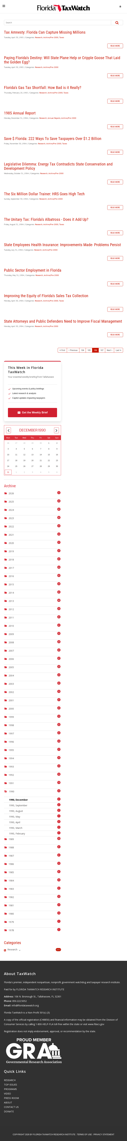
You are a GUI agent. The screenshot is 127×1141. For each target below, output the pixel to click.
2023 (11, 518)
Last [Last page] (117, 350)
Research (38, 37)
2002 (11, 692)
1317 (58, 949)
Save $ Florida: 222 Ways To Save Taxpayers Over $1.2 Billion (52, 138)
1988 (11, 847)
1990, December (35, 799)
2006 (11, 659)
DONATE (9, 1111)
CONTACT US (11, 1107)
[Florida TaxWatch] (63, 6)
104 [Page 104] (82, 350)
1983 (11, 888)
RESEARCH (10, 1080)
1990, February (35, 833)
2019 (11, 551)
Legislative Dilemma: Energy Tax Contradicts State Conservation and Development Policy (58, 166)
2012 (11, 609)
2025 (11, 501)
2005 (11, 667)
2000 (11, 708)
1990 (11, 791)
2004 (11, 675)
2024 (11, 509)
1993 (11, 766)
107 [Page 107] (101, 350)
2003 (11, 683)
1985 (11, 872)
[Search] (54, 22)
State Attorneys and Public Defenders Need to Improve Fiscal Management (63, 321)
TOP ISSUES (10, 1084)
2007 (11, 650)
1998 (11, 725)
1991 (11, 783)
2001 (11, 700)
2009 (11, 634)
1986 (11, 864)
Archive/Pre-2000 (50, 37)
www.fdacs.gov (96, 1024)
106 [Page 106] (95, 350)
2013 (11, 601)
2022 (11, 526)
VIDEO (7, 1093)
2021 (11, 534)
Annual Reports (54, 118)
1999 (11, 716)
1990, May (35, 816)
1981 (11, 905)
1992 (11, 774)
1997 (11, 733)
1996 (11, 741)
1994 (11, 758)
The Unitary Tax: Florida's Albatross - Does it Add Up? (46, 219)
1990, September (35, 805)
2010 (11, 625)
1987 (11, 855)
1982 (11, 897)
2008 (11, 642)
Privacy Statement (103, 1134)
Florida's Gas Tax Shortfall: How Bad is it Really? (42, 87)
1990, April (35, 822)
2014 (11, 592)
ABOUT (8, 1102)
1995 (11, 750)
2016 (11, 576)
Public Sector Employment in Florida (32, 270)
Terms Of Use (84, 1134)
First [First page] (63, 350)
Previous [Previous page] (74, 350)
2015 (11, 584)
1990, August (35, 811)
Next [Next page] (109, 350)
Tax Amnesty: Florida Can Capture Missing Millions (44, 32)
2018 (11, 559)
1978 (11, 930)
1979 (11, 922)
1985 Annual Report (20, 113)
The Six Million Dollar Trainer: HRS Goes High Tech (44, 194)
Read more (115, 46)
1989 (11, 839)
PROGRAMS (10, 1089)
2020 (11, 543)
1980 (11, 913)
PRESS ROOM (11, 1098)
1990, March (35, 827)
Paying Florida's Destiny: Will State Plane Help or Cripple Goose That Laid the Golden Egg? (62, 59)
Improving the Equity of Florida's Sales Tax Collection (46, 295)
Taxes (61, 37)
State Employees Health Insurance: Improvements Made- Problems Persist (62, 244)
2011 (11, 617)
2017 (11, 567)
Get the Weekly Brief (32, 412)
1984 (11, 880)
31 (8, 472)
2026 (11, 493)
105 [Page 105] (88, 350)
